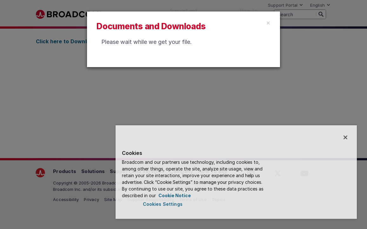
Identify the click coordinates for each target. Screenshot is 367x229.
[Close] (268, 22)
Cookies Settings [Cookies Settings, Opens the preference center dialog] (185, 204)
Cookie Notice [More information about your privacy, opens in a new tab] (180, 195)
